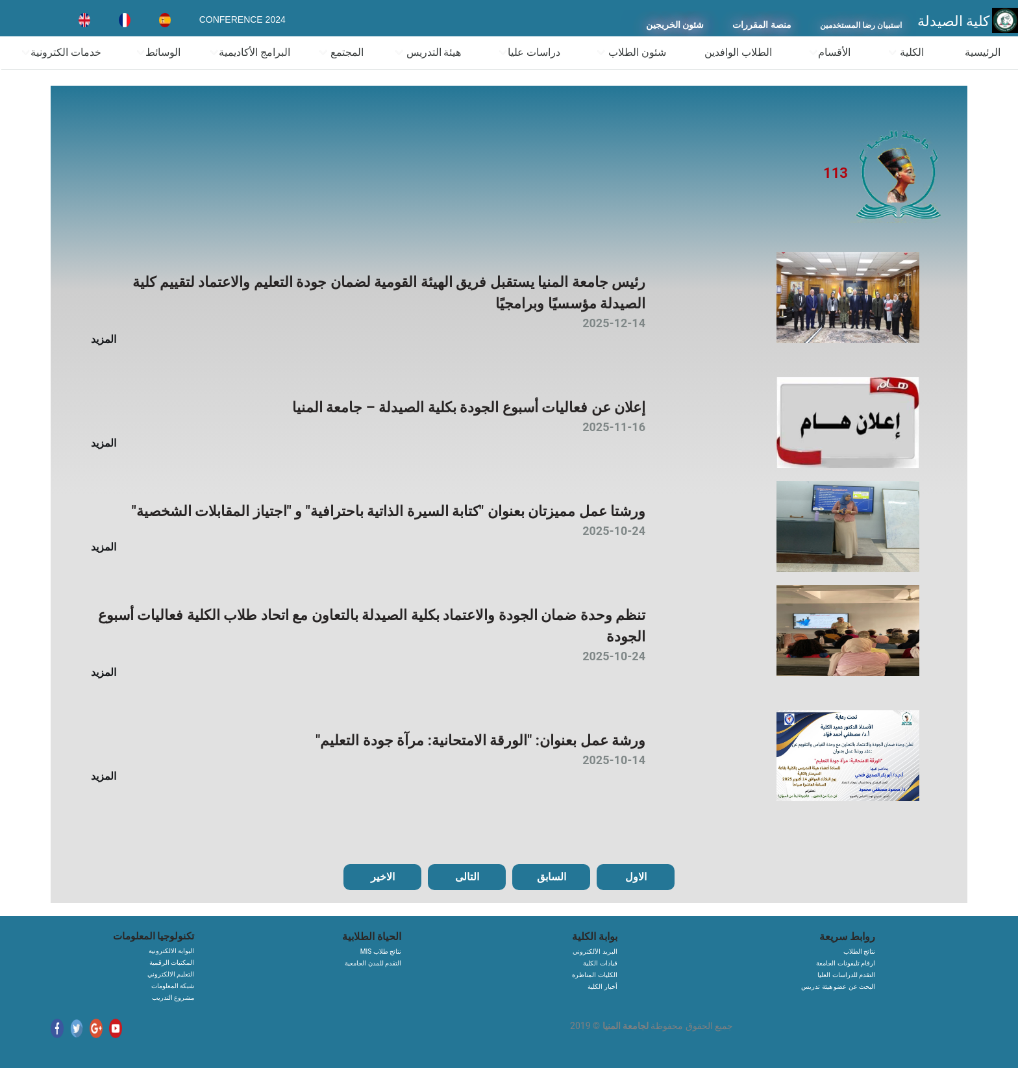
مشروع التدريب (173, 997)
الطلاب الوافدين (738, 52)
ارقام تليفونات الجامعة (845, 963)
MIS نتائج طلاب (380, 951)
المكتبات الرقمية (171, 962)
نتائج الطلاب (859, 951)
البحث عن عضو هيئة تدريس (838, 986)
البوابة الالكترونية (171, 950)
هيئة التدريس (428, 52)
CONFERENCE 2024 (242, 19)
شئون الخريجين (675, 25)
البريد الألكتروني (595, 951)
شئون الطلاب (631, 52)
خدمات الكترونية (61, 52)
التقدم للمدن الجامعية (373, 963)
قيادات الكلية (600, 963)
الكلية (906, 52)
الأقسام (829, 52)
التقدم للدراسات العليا (846, 974)
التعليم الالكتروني (170, 974)
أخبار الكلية (602, 986)
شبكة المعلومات (172, 985)
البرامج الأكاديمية (249, 52)
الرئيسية (982, 52)
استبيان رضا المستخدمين (861, 25)
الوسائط (158, 52)
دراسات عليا (529, 52)
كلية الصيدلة (953, 21)
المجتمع (341, 52)
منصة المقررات (761, 25)
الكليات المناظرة (594, 974)
